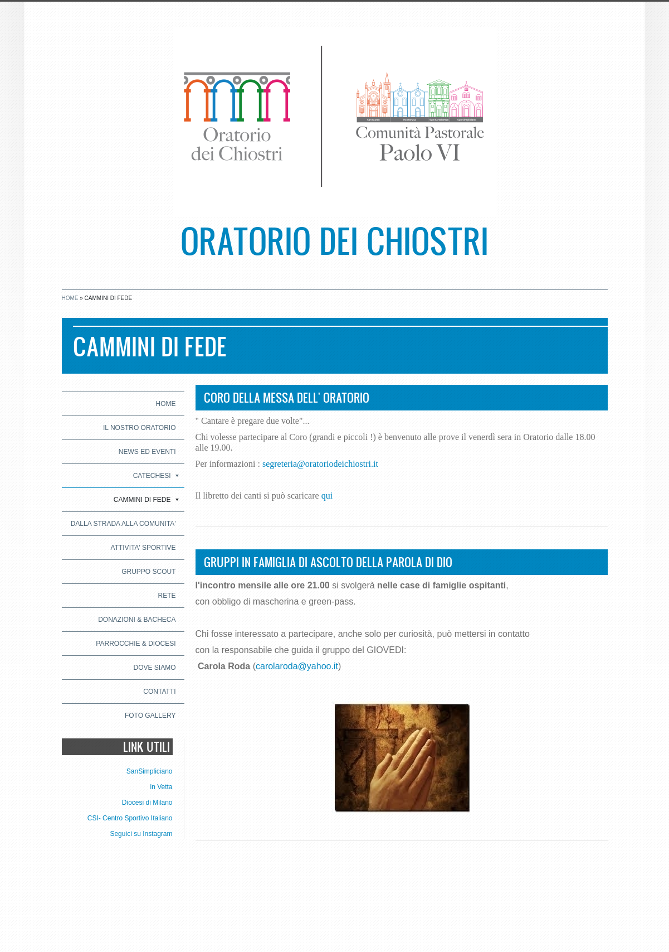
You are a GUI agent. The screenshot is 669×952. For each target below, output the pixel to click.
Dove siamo (154, 667)
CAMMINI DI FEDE (146, 500)
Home (70, 298)
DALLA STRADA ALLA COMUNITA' (123, 524)
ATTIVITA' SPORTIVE (143, 548)
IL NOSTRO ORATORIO (139, 428)
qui (327, 495)
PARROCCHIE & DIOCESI (135, 643)
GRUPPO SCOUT (148, 572)
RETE (166, 596)
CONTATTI (159, 691)
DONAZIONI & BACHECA (136, 620)
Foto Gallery (150, 715)
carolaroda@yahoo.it (297, 666)
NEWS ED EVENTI (147, 452)
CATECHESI (156, 476)
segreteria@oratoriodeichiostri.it (320, 463)
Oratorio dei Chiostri (334, 240)
